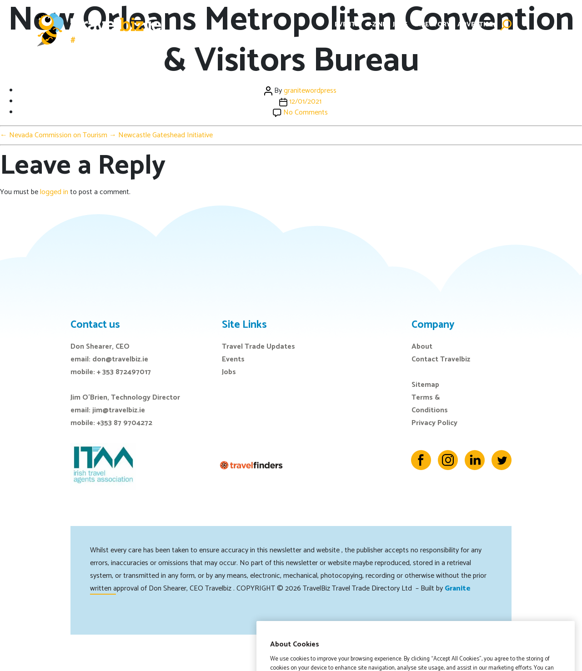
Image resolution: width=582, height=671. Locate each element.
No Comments (305, 112)
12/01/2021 (305, 101)
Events (347, 25)
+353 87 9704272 (124, 423)
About (421, 347)
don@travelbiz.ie (120, 359)
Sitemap (425, 385)
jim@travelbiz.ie (118, 410)
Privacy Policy (434, 423)
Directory (433, 25)
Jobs (400, 25)
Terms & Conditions (429, 403)
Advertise (475, 25)
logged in (54, 192)
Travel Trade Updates (258, 347)
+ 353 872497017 (124, 372)
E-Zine (376, 25)
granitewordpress (310, 91)
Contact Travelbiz (440, 359)
